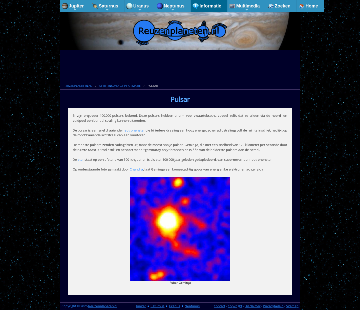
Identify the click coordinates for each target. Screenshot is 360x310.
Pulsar (153, 86)
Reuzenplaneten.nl (78, 86)
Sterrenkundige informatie (119, 86)
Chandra (136, 169)
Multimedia (248, 8)
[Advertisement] (180, 66)
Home (312, 6)
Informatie (210, 6)
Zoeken (282, 6)
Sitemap (292, 306)
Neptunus (174, 8)
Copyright (235, 306)
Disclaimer (252, 306)
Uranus (141, 8)
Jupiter (76, 8)
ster (81, 159)
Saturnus (108, 8)
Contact (219, 306)
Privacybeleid (273, 306)
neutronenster (133, 130)
